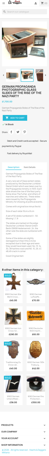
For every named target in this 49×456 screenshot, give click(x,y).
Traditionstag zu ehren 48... (13, 363)
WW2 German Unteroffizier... (13, 397)
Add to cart (14, 118)
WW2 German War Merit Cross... (13, 295)
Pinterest (24, 132)
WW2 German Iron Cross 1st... (13, 329)
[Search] (24, 11)
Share (11, 132)
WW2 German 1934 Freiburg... (35, 363)
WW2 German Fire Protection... (36, 397)
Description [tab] (13, 167)
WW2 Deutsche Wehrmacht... (36, 329)
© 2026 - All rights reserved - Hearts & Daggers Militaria (24, 451)
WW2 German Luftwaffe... (36, 295)
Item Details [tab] (29, 167)
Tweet (18, 132)
